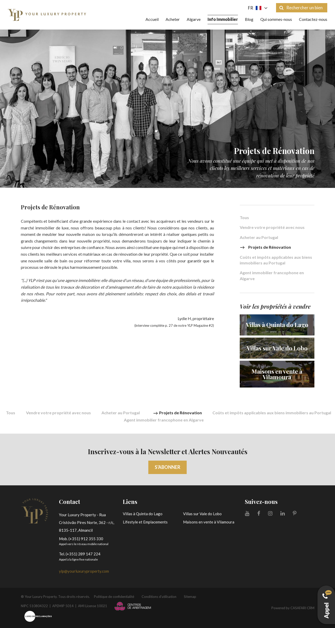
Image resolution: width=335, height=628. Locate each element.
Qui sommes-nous (276, 19)
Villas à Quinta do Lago (142, 513)
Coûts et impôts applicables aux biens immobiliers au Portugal (276, 260)
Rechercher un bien (301, 7)
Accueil (152, 19)
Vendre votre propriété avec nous (272, 227)
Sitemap (190, 597)
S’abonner (167, 467)
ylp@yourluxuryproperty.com (84, 571)
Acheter (173, 19)
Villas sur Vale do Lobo (202, 513)
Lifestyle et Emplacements (145, 522)
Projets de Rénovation (265, 247)
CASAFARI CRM (302, 608)
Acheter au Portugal (259, 237)
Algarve (194, 19)
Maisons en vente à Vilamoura (208, 522)
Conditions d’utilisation (159, 597)
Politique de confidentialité (114, 597)
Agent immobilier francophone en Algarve (272, 275)
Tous (244, 217)
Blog (249, 19)
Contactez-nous (313, 19)
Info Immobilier (223, 19)
